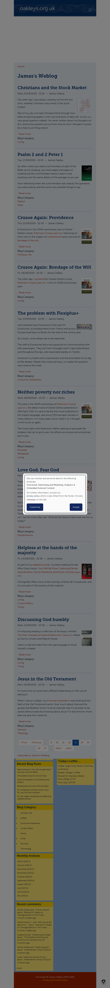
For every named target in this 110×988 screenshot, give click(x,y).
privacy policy (33, 496)
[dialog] (55, 494)
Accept (76, 507)
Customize (35, 507)
